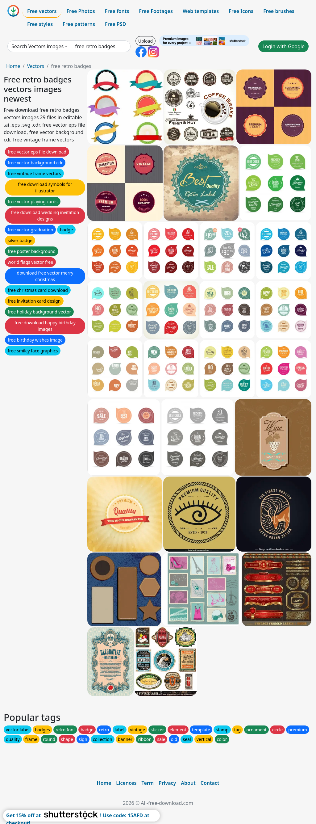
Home (13, 66)
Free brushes (278, 11)
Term (147, 783)
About (188, 783)
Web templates (201, 11)
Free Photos (80, 11)
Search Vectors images (37, 46)
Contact (210, 783)
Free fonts (117, 11)
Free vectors (41, 11)
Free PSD (115, 24)
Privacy (167, 783)
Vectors (35, 66)
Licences (126, 783)
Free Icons (241, 11)
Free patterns (79, 24)
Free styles (40, 24)
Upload (145, 41)
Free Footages (156, 11)
